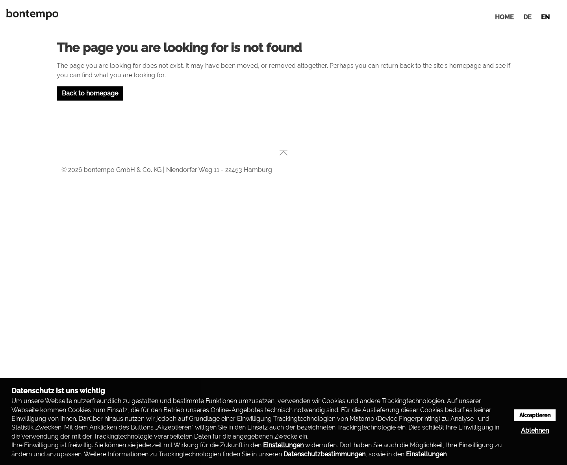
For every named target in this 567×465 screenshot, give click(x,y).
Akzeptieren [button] (534, 415)
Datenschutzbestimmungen (324, 454)
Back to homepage (90, 93)
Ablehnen (535, 431)
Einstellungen (283, 445)
